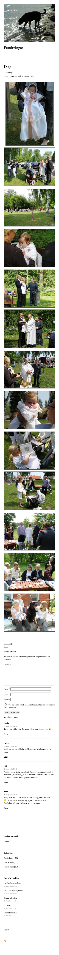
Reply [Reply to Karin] (6, 738)
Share (6, 647)
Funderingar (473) (11, 862)
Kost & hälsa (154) (11, 871)
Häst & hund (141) (11, 866)
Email (7, 698)
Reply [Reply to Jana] (6, 812)
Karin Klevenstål (16, 76)
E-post (6, 845)
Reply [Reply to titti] (6, 786)
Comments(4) (8, 644)
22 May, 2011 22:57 (28, 76)
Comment (8, 664)
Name (7, 693)
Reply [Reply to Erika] (6, 760)
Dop (7, 66)
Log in (6, 933)
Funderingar (13, 48)
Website (7, 703)
